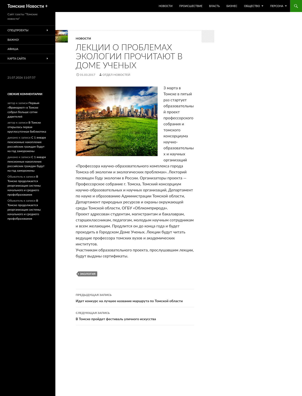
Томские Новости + (27, 6)
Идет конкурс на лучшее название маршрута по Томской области (135, 297)
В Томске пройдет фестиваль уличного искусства (135, 315)
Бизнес (231, 6)
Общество (252, 6)
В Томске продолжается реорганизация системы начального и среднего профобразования (24, 185)
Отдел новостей (116, 75)
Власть (214, 6)
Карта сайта (16, 58)
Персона (276, 6)
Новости (165, 6)
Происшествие (190, 6)
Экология (88, 273)
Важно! (13, 39)
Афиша (12, 49)
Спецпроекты (17, 30)
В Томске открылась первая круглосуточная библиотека (26, 127)
